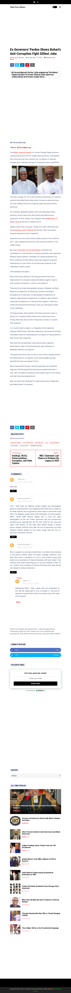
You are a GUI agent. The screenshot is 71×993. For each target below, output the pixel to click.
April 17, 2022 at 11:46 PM (30, 583)
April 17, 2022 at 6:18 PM (25, 501)
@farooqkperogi (24, 147)
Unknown (21, 479)
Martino (25, 581)
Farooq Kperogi (54, 442)
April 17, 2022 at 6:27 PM (25, 547)
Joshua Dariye (24, 445)
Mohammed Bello (24, 499)
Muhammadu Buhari (36, 445)
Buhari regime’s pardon (22, 152)
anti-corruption (28, 442)
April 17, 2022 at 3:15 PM (25, 482)
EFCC (47, 442)
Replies (19, 578)
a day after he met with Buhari (29, 250)
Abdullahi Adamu (16, 442)
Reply (13, 491)
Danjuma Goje (39, 442)
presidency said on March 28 (24, 230)
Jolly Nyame (14, 445)
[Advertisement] (35, 26)
